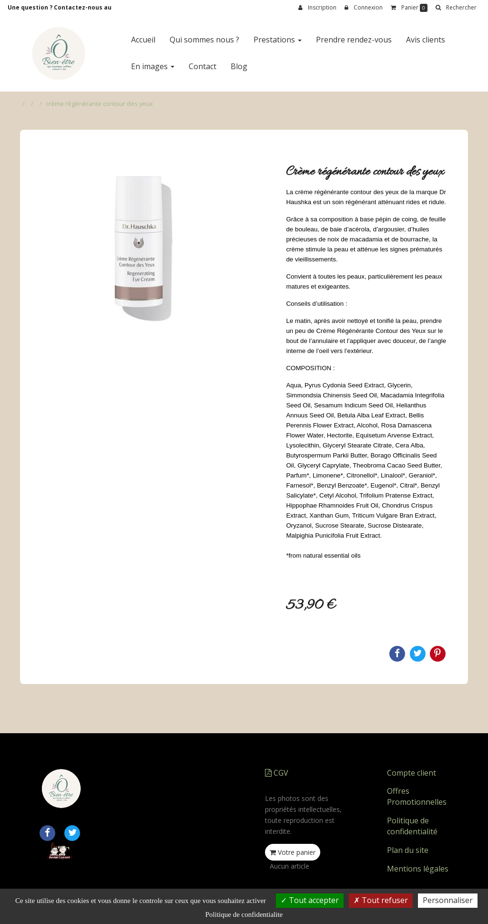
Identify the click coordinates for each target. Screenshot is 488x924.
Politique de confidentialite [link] (244, 914)
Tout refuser (381, 900)
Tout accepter (310, 900)
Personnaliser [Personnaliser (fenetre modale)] (448, 900)
